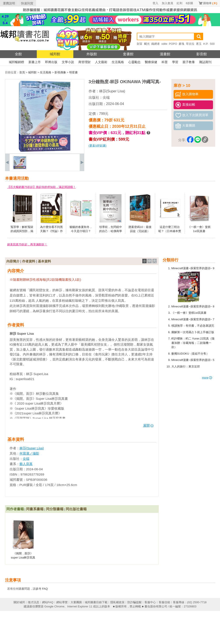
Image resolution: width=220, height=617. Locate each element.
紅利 (179, 3)
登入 (155, 3)
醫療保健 (151, 62)
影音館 (201, 54)
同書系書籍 (35, 509)
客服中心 (150, 602)
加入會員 (167, 3)
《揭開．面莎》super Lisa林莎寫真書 (23, 558)
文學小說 (68, 62)
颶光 (147, 43)
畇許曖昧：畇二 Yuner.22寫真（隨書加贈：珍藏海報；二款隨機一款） (193, 343)
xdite (164, 43)
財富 (140, 43)
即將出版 (51, 62)
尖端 (106, 97)
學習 (175, 62)
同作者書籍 (15, 509)
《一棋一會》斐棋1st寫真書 (188, 312)
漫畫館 (165, 54)
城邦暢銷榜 (16, 62)
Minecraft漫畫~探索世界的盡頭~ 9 (193, 268)
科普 (165, 62)
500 (212, 43)
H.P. (205, 43)
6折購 (189, 3)
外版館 (91, 54)
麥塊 (181, 43)
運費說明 (9, 3)
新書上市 (34, 62)
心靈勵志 (134, 62)
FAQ (45, 588)
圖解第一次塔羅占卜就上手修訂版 (192, 332)
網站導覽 (62, 602)
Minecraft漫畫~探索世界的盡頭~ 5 (193, 360)
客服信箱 (164, 602)
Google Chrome (54, 606)
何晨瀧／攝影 (29, 453)
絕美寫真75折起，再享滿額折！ (27, 244)
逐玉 (199, 43)
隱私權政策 (117, 602)
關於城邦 (19, 602)
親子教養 (189, 62)
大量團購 (76, 602)
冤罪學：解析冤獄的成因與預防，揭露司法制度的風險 (22, 231)
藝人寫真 (26, 464)
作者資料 (28, 261)
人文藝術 (101, 62)
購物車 (210, 3)
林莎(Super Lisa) (112, 91)
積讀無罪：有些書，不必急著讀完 (192, 325)
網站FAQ (47, 602)
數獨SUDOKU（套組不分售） (190, 353)
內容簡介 (12, 261)
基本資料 (44, 261)
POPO (173, 43)
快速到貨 (27, 3)
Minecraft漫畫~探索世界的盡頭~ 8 (193, 306)
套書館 (128, 54)
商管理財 (84, 62)
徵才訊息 (33, 602)
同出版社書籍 (76, 509)
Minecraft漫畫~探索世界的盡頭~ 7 (193, 319)
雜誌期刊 (205, 62)
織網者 (155, 43)
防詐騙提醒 (134, 602)
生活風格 (118, 62)
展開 (148, 425)
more (207, 377)
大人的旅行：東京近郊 (185, 366)
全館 (18, 54)
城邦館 (55, 54)
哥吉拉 (190, 43)
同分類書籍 (54, 509)
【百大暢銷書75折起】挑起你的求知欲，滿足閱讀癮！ (41, 187)
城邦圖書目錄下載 (96, 602)
